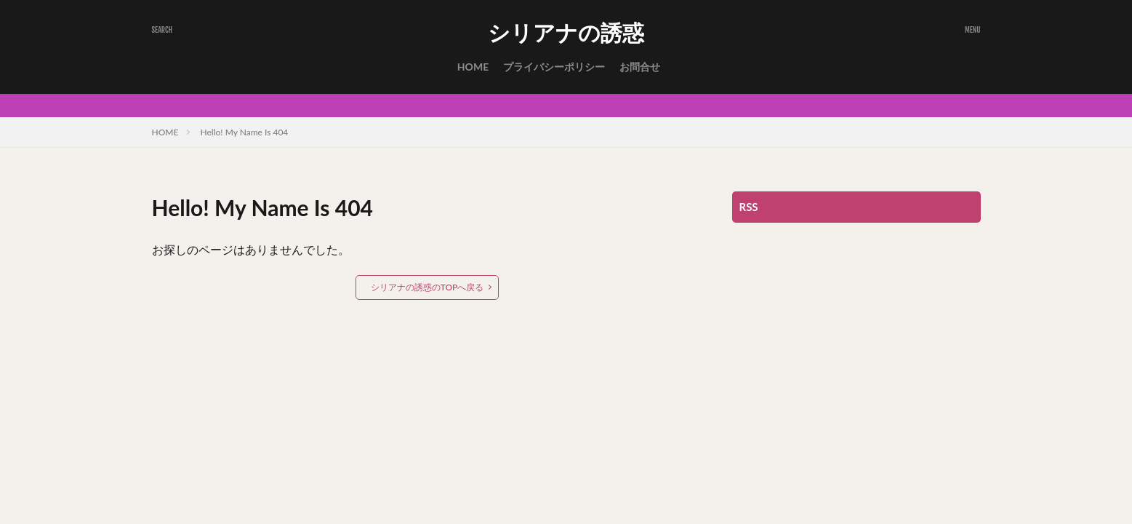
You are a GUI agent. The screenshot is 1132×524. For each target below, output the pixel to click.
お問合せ (639, 66)
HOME (473, 66)
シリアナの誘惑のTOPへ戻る (427, 287)
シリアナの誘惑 (566, 33)
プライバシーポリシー (554, 66)
